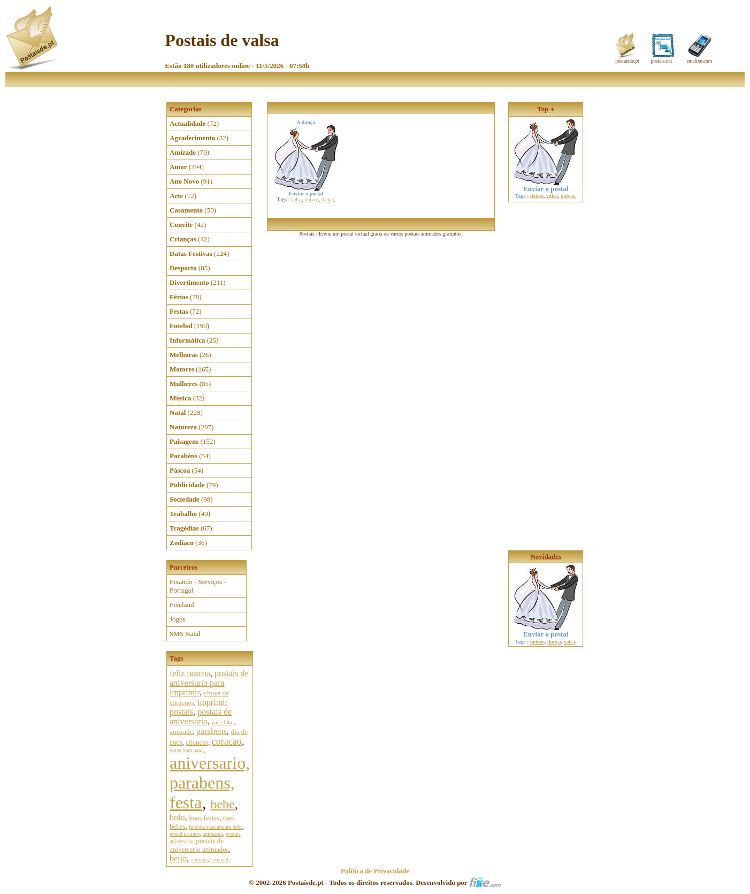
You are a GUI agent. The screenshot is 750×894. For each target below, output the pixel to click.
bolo (177, 817)
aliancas (197, 742)
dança (328, 199)
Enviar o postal (546, 185)
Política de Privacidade (375, 871)
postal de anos (185, 834)
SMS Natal (185, 634)
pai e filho (223, 722)
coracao (227, 741)
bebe (222, 804)
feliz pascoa (190, 673)
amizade (181, 732)
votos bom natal (187, 750)
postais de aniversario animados (199, 845)
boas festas (204, 818)
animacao (213, 834)
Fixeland (182, 605)
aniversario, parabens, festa (210, 782)
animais (199, 859)
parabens (211, 731)
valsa (296, 199)
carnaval (219, 859)
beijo (178, 858)
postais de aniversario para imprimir (209, 683)
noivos (311, 199)
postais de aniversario (201, 716)
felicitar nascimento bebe (216, 827)
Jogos (178, 619)
